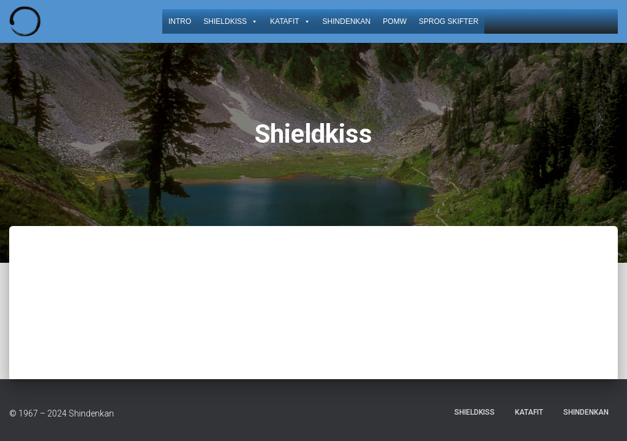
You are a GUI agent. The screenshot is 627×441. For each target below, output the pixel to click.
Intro (179, 21)
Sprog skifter (448, 21)
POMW (395, 21)
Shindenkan (347, 21)
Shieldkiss (230, 21)
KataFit (290, 21)
